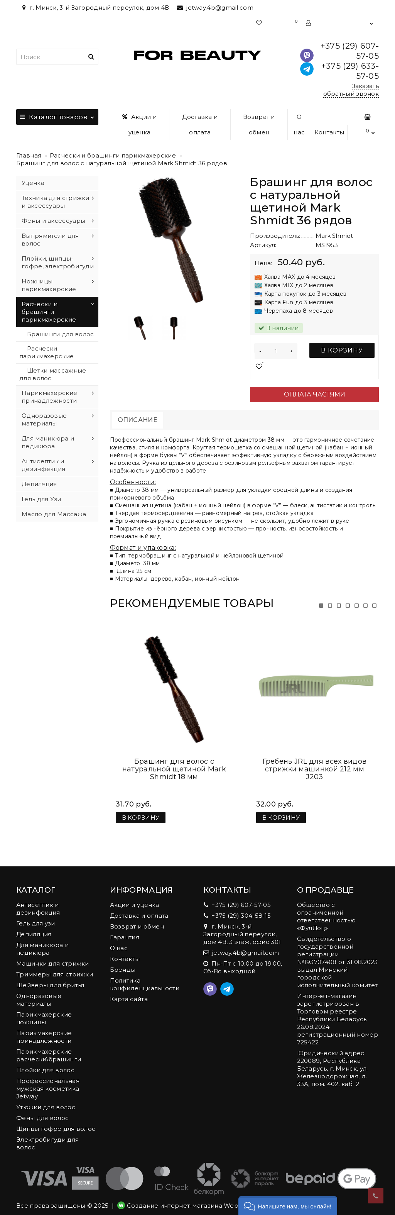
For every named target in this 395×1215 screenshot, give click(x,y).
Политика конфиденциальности (144, 976)
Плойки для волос (45, 1062)
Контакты (329, 132)
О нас (299, 124)
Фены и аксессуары (53, 220)
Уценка (33, 182)
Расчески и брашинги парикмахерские (113, 155)
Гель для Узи (41, 499)
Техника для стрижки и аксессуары (55, 201)
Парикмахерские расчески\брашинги (48, 1047)
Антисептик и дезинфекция (43, 465)
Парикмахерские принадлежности (49, 396)
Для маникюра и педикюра (48, 442)
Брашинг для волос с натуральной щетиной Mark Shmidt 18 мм (174, 761)
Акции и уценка (139, 124)
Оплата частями (314, 394)
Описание (137, 420)
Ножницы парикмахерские (49, 285)
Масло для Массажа (54, 514)
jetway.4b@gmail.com (215, 7)
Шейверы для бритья (50, 977)
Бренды (123, 962)
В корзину (342, 350)
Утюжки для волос (45, 1099)
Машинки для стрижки (52, 955)
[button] (287, 1205)
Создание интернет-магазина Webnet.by (192, 1197)
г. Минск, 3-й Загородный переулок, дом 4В (94, 7)
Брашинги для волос (60, 334)
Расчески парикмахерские (46, 352)
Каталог (57, 115)
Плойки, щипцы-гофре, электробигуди (58, 262)
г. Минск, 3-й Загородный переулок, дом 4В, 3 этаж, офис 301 (242, 926)
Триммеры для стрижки (54, 966)
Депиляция (39, 484)
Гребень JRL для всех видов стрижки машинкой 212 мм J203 (315, 761)
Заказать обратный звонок (351, 89)
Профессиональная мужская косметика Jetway (47, 1080)
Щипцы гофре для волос (55, 1121)
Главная (28, 155)
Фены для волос (42, 1110)
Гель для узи (35, 915)
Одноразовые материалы (44, 419)
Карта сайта (129, 991)
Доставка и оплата (200, 124)
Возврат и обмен (259, 124)
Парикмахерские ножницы (44, 1010)
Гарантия (124, 929)
